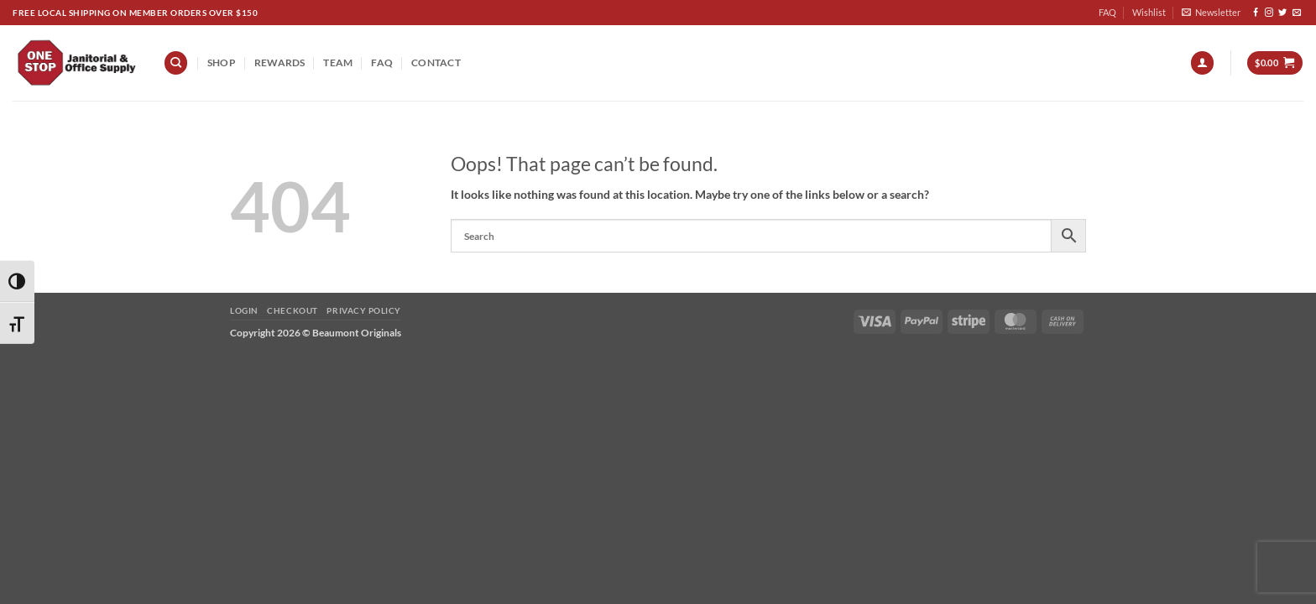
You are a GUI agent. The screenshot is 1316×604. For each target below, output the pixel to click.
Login (244, 310)
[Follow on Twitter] (1282, 13)
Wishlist (1149, 12)
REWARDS (280, 62)
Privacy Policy (363, 310)
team (337, 62)
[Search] (175, 63)
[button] (1211, 12)
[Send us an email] (1296, 13)
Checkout (292, 310)
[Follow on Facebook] (1255, 13)
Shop (221, 62)
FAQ (1107, 12)
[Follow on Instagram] (1269, 13)
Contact (436, 62)
